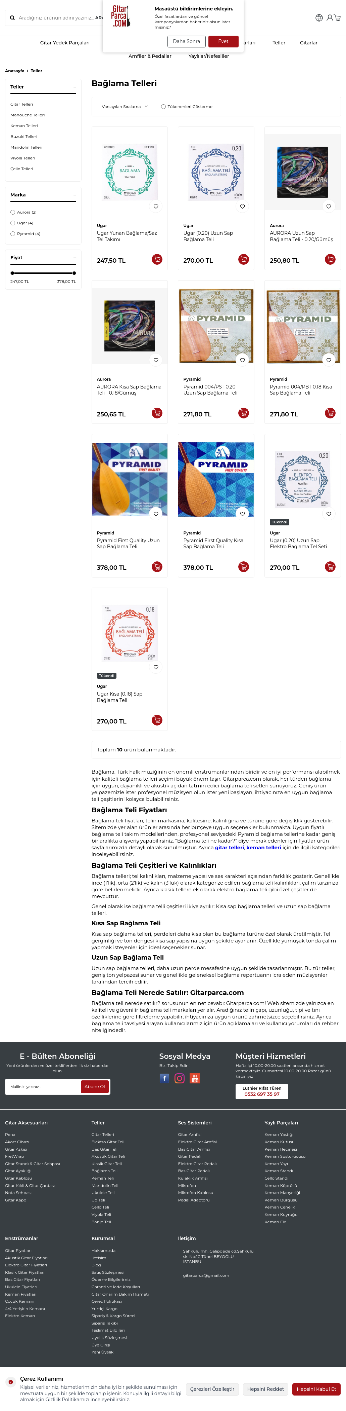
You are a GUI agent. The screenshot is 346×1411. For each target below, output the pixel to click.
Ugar (102, 225)
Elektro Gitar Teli (108, 1141)
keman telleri (263, 847)
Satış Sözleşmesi (108, 1272)
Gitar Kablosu (18, 1178)
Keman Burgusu (281, 1199)
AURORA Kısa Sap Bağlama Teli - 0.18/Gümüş (129, 390)
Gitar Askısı (16, 1149)
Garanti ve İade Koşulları (116, 1286)
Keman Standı (278, 1170)
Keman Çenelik (279, 1207)
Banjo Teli (101, 1221)
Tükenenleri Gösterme (186, 106)
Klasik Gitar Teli (107, 1163)
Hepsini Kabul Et (316, 1389)
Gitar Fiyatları (18, 1250)
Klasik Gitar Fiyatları (25, 1272)
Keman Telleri (24, 125)
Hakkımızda (104, 1250)
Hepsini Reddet (265, 1389)
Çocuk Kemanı (20, 1301)
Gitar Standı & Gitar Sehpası (32, 1163)
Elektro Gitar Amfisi (197, 1141)
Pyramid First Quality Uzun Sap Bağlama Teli (128, 543)
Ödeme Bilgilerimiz (111, 1279)
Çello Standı (276, 1178)
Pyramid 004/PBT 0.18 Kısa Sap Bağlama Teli (301, 390)
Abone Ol (94, 1086)
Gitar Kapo (15, 1199)
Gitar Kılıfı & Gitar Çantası (30, 1185)
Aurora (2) (23, 212)
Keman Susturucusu (284, 1156)
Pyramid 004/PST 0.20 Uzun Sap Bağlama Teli (210, 390)
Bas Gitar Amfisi (194, 1149)
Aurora (277, 225)
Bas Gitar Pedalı (194, 1170)
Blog (96, 1264)
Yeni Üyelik (102, 1351)
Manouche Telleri (27, 114)
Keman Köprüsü (280, 1185)
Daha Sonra (184, 41)
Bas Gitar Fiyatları (22, 1279)
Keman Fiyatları (21, 1294)
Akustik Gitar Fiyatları (26, 1257)
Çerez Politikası (107, 1301)
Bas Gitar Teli (104, 1149)
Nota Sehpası (18, 1192)
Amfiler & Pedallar (144, 56)
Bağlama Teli (105, 1170)
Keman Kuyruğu (281, 1214)
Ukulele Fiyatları (21, 1286)
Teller (273, 43)
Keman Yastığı (278, 1134)
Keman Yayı (276, 1163)
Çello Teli (100, 1207)
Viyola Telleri (22, 157)
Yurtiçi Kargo (104, 1308)
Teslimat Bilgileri (108, 1330)
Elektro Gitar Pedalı (197, 1163)
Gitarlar (304, 43)
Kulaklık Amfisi (193, 1178)
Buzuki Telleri (23, 136)
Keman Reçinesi (280, 1149)
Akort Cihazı (17, 1141)
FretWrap (14, 1156)
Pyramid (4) (25, 233)
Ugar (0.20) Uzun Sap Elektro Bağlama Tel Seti (298, 543)
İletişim (99, 1257)
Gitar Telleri (21, 104)
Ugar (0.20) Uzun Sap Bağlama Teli (208, 236)
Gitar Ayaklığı (18, 1170)
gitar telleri (229, 847)
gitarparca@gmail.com (206, 1275)
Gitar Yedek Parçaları (59, 43)
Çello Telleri (21, 168)
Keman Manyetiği (282, 1192)
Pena (10, 1134)
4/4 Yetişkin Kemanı (25, 1308)
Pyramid (192, 379)
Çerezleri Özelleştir (212, 1389)
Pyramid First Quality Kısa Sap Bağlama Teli (213, 543)
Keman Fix (275, 1221)
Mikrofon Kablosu (195, 1192)
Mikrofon (187, 1185)
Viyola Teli (101, 1214)
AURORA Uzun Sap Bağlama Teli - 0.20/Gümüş (301, 236)
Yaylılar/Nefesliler (203, 56)
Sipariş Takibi (105, 1323)
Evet (223, 41)
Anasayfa (14, 70)
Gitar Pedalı (189, 1156)
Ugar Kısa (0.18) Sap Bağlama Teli (120, 697)
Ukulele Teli (103, 1192)
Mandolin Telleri (26, 147)
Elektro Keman (20, 1315)
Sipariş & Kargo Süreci (113, 1315)
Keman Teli (103, 1178)
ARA (99, 18)
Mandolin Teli (105, 1185)
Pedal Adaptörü (194, 1199)
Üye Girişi (101, 1344)
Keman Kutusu (279, 1141)
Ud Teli (98, 1199)
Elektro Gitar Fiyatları (26, 1264)
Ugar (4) (21, 222)
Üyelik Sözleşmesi (109, 1337)
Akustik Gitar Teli (108, 1156)
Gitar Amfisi (190, 1134)
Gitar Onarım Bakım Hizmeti (120, 1294)
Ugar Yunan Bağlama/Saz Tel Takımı (127, 236)
